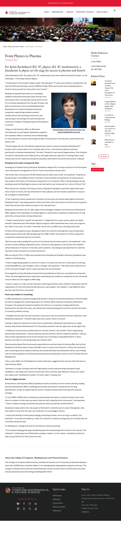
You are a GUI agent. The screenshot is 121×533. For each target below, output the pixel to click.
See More (103, 168)
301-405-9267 (96, 81)
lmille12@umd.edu (98, 78)
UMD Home (56, 511)
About (43, 13)
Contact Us (85, 524)
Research (92, 13)
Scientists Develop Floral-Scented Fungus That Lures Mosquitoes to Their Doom (110, 100)
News (22, 59)
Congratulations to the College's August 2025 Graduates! (110, 117)
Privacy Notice (58, 515)
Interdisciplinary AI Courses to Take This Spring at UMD (110, 141)
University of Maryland (60, 3)
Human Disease (97, 182)
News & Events (46, 22)
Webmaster (57, 522)
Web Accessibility (59, 519)
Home (5, 59)
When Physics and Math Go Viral (109, 154)
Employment (57, 507)
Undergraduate (55, 13)
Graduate (68, 13)
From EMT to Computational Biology (110, 129)
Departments (81, 13)
